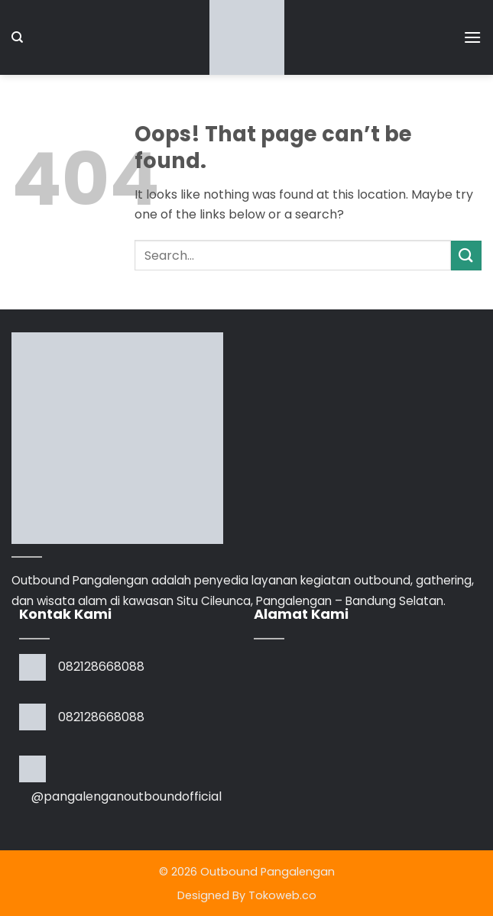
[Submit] (466, 255)
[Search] (17, 37)
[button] (472, 37)
